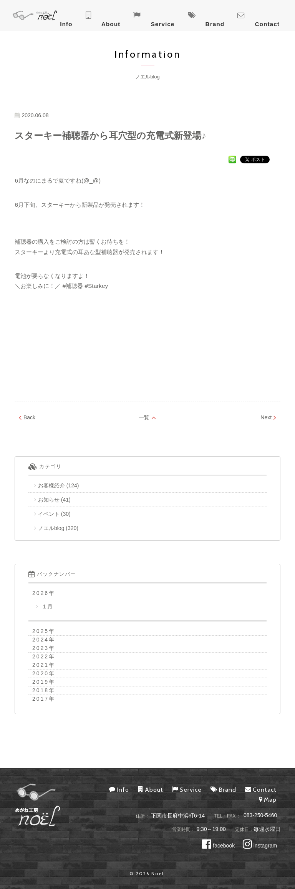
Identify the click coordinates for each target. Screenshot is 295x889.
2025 (40, 631)
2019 (40, 682)
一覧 (147, 417)
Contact (279, 15)
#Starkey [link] (96, 285)
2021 (40, 665)
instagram (260, 845)
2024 (40, 639)
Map (268, 799)
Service (219, 15)
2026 (40, 593)
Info (166, 15)
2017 (40, 699)
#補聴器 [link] (73, 285)
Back (27, 417)
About (190, 15)
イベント (49, 514)
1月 (47, 606)
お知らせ (49, 500)
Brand (249, 15)
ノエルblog (51, 528)
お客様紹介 (51, 485)
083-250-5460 (260, 816)
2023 (40, 648)
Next (268, 417)
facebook (218, 845)
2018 (40, 690)
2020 (40, 673)
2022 (40, 656)
